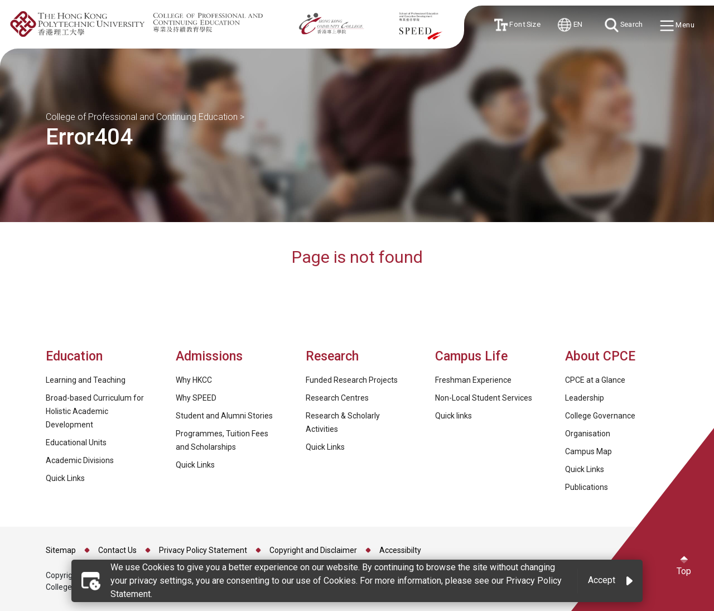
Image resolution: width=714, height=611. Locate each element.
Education (74, 356)
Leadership (584, 397)
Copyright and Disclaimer (313, 550)
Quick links (453, 415)
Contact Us (117, 550)
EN (570, 24)
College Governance (600, 415)
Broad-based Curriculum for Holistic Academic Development (95, 411)
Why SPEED (196, 397)
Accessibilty (400, 550)
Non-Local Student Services (483, 397)
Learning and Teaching (86, 380)
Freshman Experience (473, 380)
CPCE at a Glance (595, 380)
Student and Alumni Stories (224, 415)
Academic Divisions (80, 460)
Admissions (211, 356)
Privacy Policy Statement (203, 550)
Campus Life (471, 356)
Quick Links (65, 478)
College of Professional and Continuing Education (142, 117)
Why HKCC (194, 380)
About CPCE (600, 356)
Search (624, 25)
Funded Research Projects (352, 380)
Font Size (516, 25)
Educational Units (76, 442)
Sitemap (61, 550)
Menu (677, 25)
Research (332, 356)
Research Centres (337, 397)
